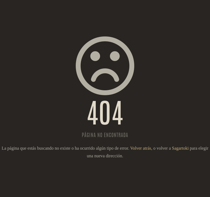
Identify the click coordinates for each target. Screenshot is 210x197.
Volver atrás (140, 148)
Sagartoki (180, 148)
